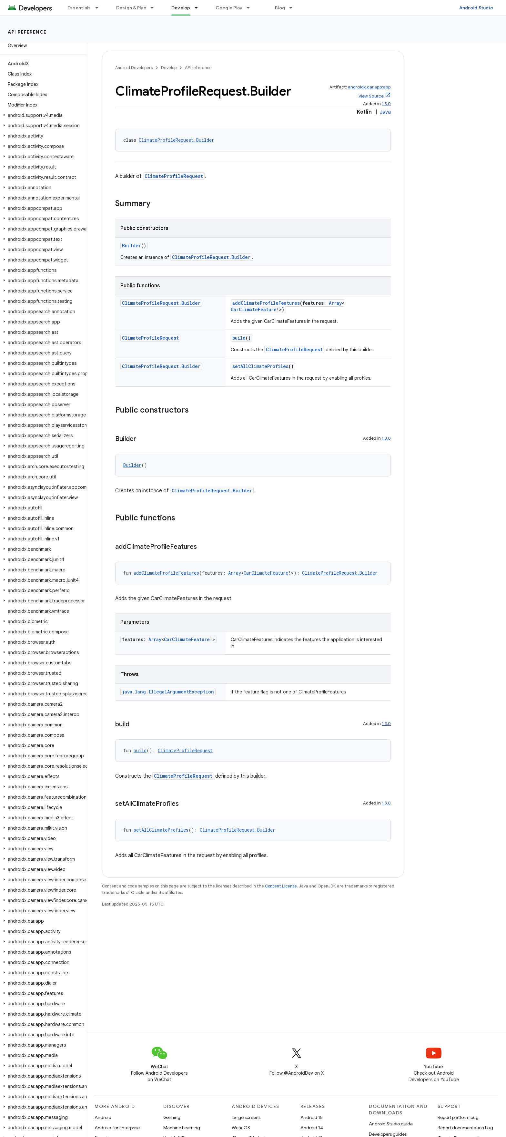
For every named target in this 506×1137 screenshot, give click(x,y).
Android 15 (311, 1117)
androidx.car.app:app (369, 87)
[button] (42, 115)
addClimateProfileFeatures (266, 303)
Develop (169, 67)
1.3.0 (386, 104)
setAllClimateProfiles (260, 366)
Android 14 (311, 1128)
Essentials (79, 8)
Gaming (171, 1117)
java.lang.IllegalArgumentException (168, 692)
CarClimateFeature (254, 309)
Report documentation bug (465, 1128)
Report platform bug (458, 1117)
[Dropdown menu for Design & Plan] (155, 7)
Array (335, 303)
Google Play (229, 8)
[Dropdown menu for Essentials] (99, 7)
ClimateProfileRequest (174, 176)
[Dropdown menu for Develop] (199, 7)
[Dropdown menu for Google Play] (251, 7)
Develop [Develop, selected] (180, 8)
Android (103, 1117)
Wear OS (241, 1128)
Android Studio (476, 8)
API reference (27, 32)
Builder (131, 245)
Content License (281, 886)
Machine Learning (181, 1128)
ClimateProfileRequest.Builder (176, 140)
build (239, 338)
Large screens (246, 1117)
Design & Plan (131, 8)
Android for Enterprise (117, 1128)
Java (385, 112)
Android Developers (134, 67)
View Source (371, 96)
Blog (280, 8)
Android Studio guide (391, 1124)
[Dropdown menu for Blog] (293, 7)
